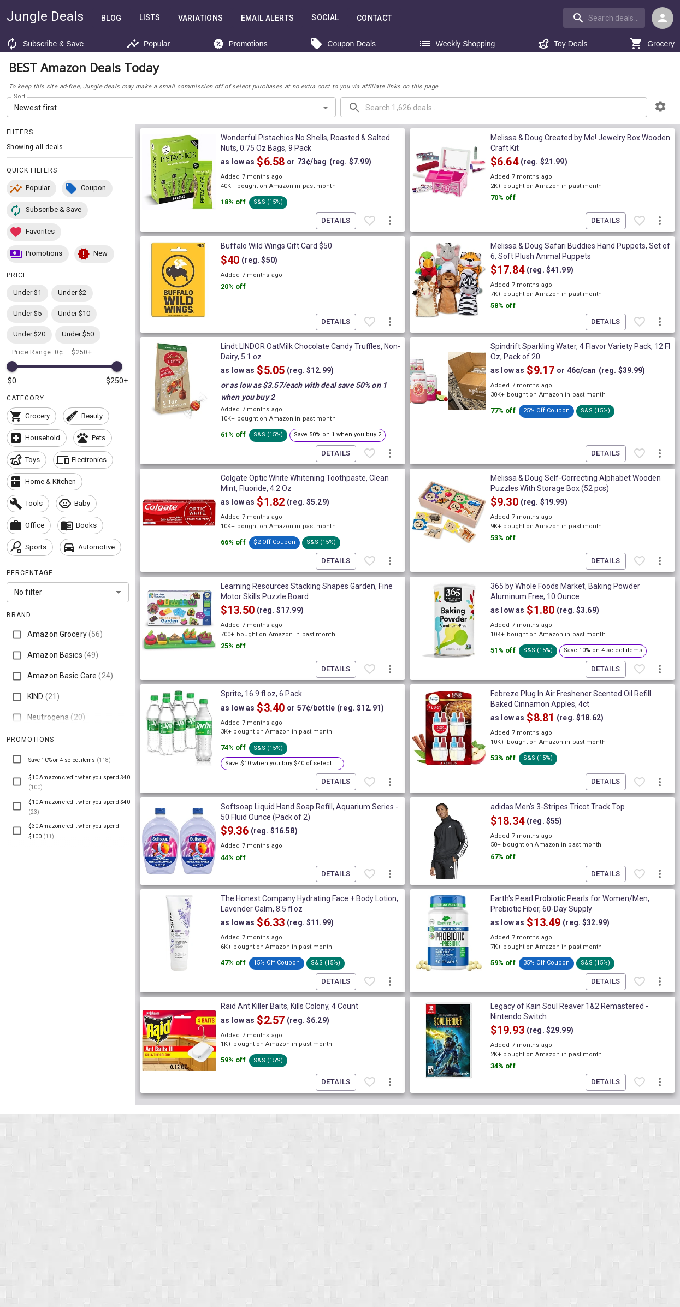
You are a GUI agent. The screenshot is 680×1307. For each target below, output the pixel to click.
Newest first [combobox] (35, 107)
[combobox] (605, 17)
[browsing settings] (660, 106)
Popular (148, 43)
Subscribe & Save (44, 43)
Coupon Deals (343, 43)
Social (325, 18)
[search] (604, 17)
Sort (20, 96)
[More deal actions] (390, 221)
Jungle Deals (45, 16)
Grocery (652, 43)
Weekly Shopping (456, 43)
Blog (111, 18)
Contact (374, 18)
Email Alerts (267, 18)
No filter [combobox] (28, 592)
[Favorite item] (369, 221)
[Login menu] (662, 18)
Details (336, 221)
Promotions (240, 44)
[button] (31, 188)
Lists (150, 18)
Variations (200, 18)
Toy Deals (562, 44)
